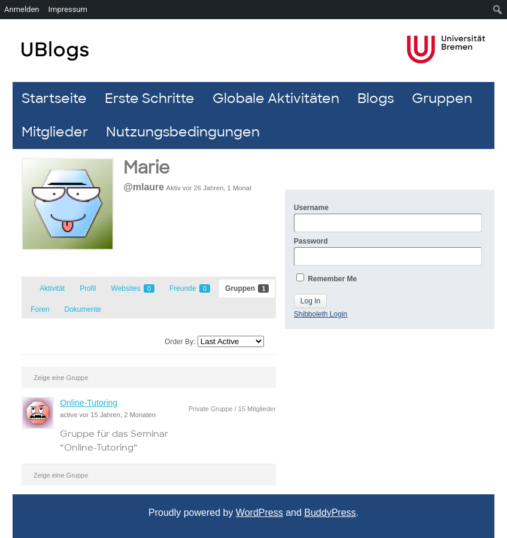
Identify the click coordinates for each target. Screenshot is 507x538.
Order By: (180, 342)
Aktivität (52, 288)
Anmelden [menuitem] (22, 9)
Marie (146, 168)
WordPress (259, 512)
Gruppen (442, 98)
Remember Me (326, 278)
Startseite (54, 98)
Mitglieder (55, 132)
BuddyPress (330, 512)
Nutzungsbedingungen (183, 132)
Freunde (189, 288)
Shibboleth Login (320, 314)
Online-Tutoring (88, 403)
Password (388, 251)
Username (388, 217)
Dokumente (83, 309)
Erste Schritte (150, 98)
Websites (132, 288)
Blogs (375, 98)
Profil (88, 288)
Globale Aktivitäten (275, 98)
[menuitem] (497, 9)
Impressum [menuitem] (67, 9)
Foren (40, 309)
